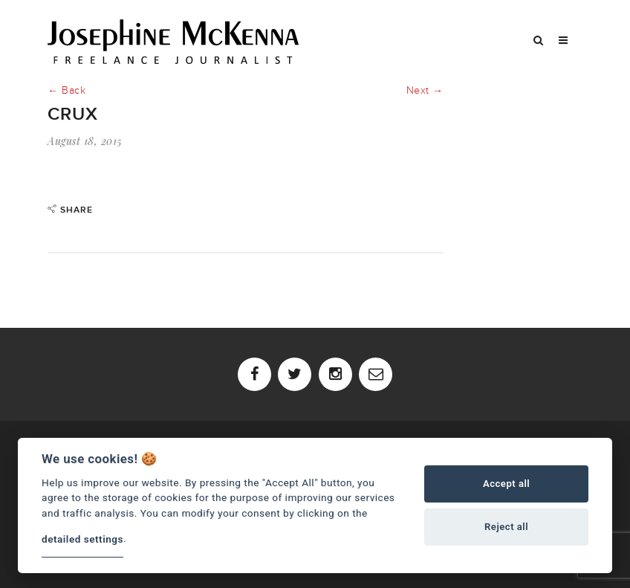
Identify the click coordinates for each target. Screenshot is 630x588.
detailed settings (82, 539)
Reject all (506, 526)
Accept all (506, 483)
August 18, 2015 (85, 141)
